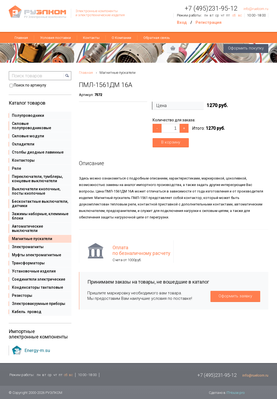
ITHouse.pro (235, 393)
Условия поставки (55, 38)
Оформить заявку (235, 296)
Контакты (91, 38)
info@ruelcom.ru (255, 9)
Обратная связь (156, 38)
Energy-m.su (37, 350)
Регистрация (209, 22)
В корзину (170, 142)
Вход (182, 22)
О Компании (121, 38)
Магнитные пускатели (118, 73)
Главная (21, 38)
